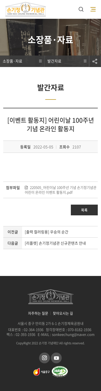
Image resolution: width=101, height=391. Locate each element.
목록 (84, 209)
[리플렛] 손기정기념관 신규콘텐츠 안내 (55, 243)
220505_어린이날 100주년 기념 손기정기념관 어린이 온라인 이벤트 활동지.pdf (60, 190)
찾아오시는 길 (63, 313)
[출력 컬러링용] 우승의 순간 (46, 231)
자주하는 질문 (38, 313)
